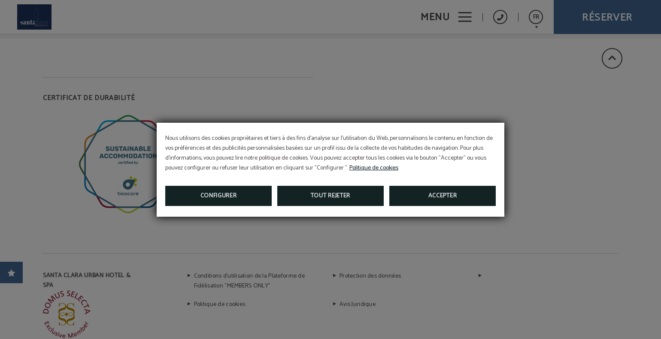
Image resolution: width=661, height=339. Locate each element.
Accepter (442, 196)
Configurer (218, 196)
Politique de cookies (373, 168)
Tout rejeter (330, 196)
